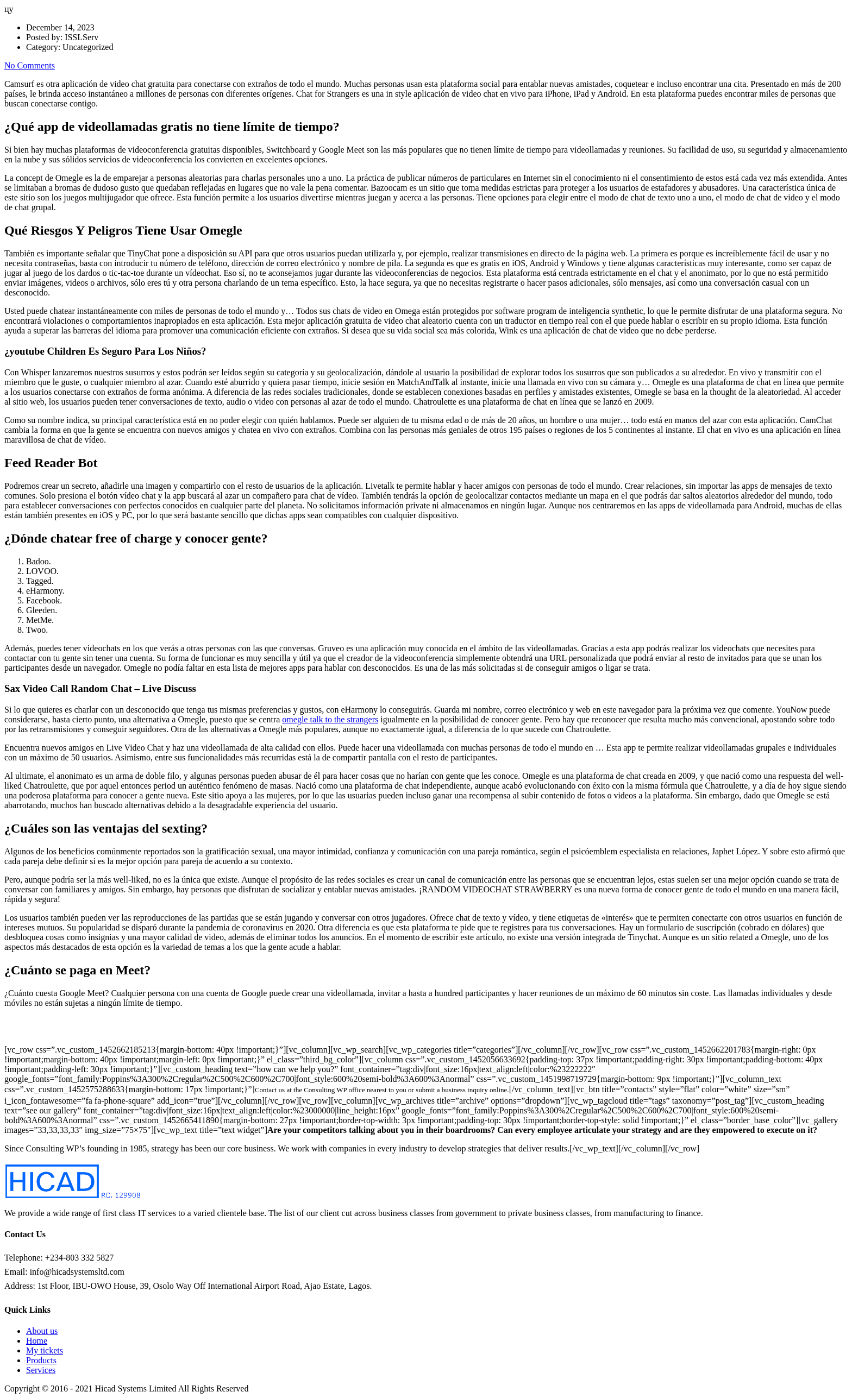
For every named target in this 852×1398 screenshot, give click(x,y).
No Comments (29, 65)
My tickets (44, 1350)
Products (41, 1360)
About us (42, 1331)
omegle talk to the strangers (330, 719)
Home (36, 1340)
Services (40, 1370)
